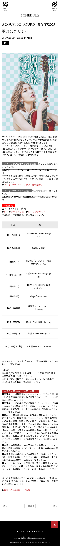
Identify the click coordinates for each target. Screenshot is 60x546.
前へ (5, 506)
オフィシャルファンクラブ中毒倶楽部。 (23, 184)
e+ (5, 211)
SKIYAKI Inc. (46, 542)
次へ (55, 506)
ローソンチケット (37, 211)
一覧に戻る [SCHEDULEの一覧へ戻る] (30, 506)
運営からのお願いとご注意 (17, 490)
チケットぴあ (17, 211)
